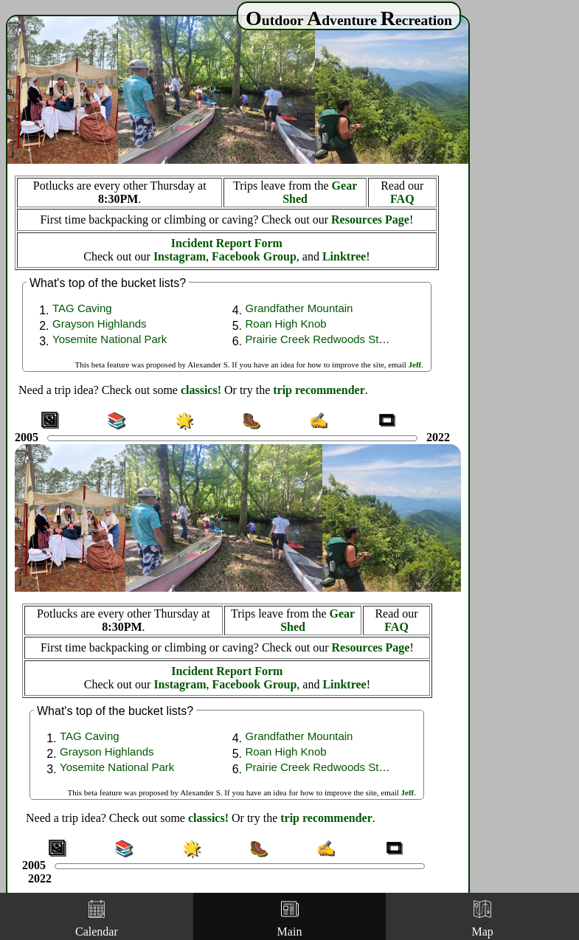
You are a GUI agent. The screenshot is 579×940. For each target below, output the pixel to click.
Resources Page (370, 219)
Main (289, 919)
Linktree (344, 256)
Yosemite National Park (109, 339)
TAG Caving (82, 308)
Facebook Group (254, 256)
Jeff (415, 364)
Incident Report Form (226, 243)
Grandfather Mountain (299, 308)
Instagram (179, 256)
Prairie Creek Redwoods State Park (333, 339)
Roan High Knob (286, 323)
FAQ (402, 199)
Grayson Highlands (99, 323)
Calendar (96, 919)
